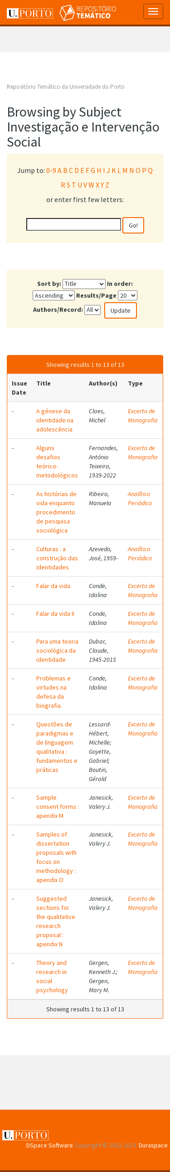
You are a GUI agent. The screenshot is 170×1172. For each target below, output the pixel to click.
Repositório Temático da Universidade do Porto (66, 87)
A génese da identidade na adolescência (54, 420)
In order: (120, 283)
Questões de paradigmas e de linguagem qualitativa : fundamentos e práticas (57, 747)
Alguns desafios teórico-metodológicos (57, 461)
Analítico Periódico (140, 498)
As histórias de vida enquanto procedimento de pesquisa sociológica (56, 512)
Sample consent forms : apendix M (57, 806)
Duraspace (153, 1145)
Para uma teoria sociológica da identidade (57, 650)
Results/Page (96, 295)
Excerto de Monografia (143, 415)
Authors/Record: (58, 309)
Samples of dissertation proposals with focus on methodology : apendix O (56, 857)
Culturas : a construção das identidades (57, 558)
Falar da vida (53, 586)
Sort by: (49, 283)
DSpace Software (49, 1145)
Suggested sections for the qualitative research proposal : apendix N (55, 921)
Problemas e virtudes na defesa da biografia (53, 692)
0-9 (51, 170)
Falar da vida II (55, 613)
